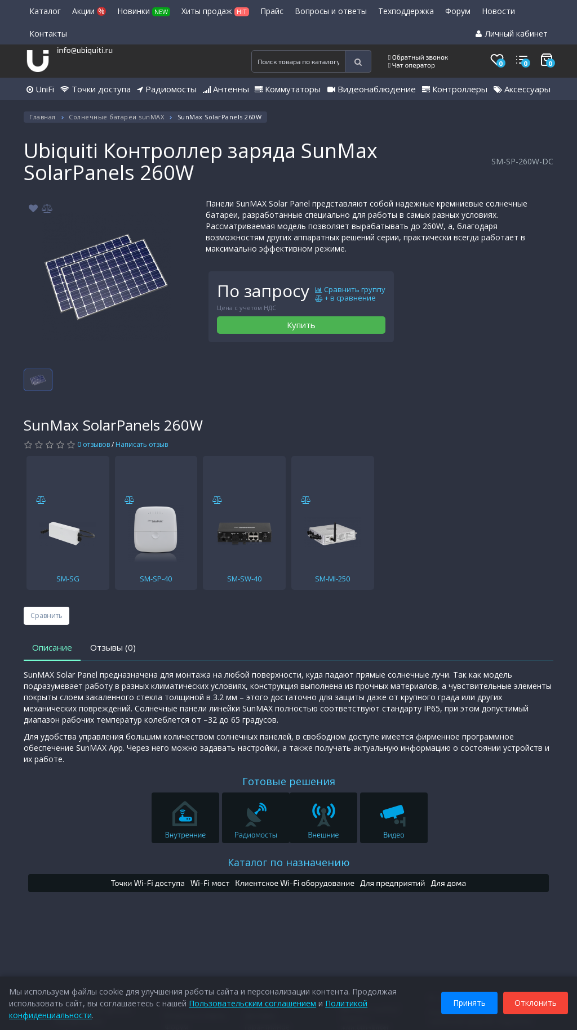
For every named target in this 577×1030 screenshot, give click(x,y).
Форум (458, 11)
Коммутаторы (288, 89)
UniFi (40, 89)
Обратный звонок (418, 57)
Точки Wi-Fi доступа (148, 883)
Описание (52, 647)
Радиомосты (167, 89)
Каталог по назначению (289, 862)
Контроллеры (454, 89)
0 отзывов (93, 444)
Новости (498, 11)
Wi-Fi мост (209, 883)
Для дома (449, 883)
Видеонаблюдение (371, 89)
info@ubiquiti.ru (85, 50)
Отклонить (533, 1001)
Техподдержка (406, 11)
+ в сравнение (345, 298)
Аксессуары (522, 89)
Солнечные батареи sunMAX (116, 117)
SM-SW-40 (244, 579)
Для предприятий (392, 883)
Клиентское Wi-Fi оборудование (294, 883)
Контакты (48, 33)
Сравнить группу (350, 289)
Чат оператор (411, 65)
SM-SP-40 (156, 579)
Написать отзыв (142, 444)
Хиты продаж (215, 11)
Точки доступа (95, 89)
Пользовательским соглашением (254, 1001)
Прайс (271, 11)
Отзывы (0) (113, 647)
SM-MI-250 (332, 579)
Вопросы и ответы (331, 11)
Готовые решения (288, 781)
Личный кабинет (512, 33)
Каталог (45, 11)
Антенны (226, 89)
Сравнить (46, 615)
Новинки (143, 11)
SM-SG (67, 579)
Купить (301, 324)
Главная (42, 117)
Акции (89, 11)
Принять (467, 1001)
